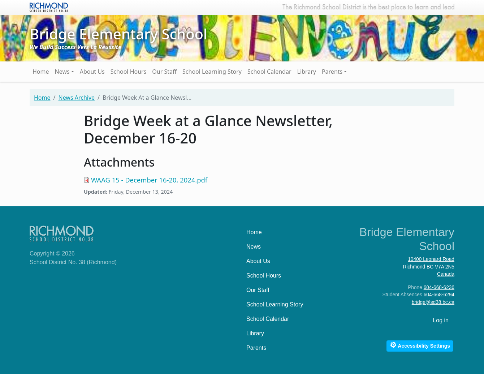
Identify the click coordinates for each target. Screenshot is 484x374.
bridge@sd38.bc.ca (433, 302)
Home (41, 72)
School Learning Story (212, 72)
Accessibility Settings (420, 345)
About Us (92, 72)
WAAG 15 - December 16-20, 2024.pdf (149, 179)
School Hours (129, 72)
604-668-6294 (439, 294)
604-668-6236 (439, 287)
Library (306, 72)
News (62, 72)
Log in (441, 320)
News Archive (76, 98)
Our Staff (164, 72)
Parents (332, 72)
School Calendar (269, 72)
